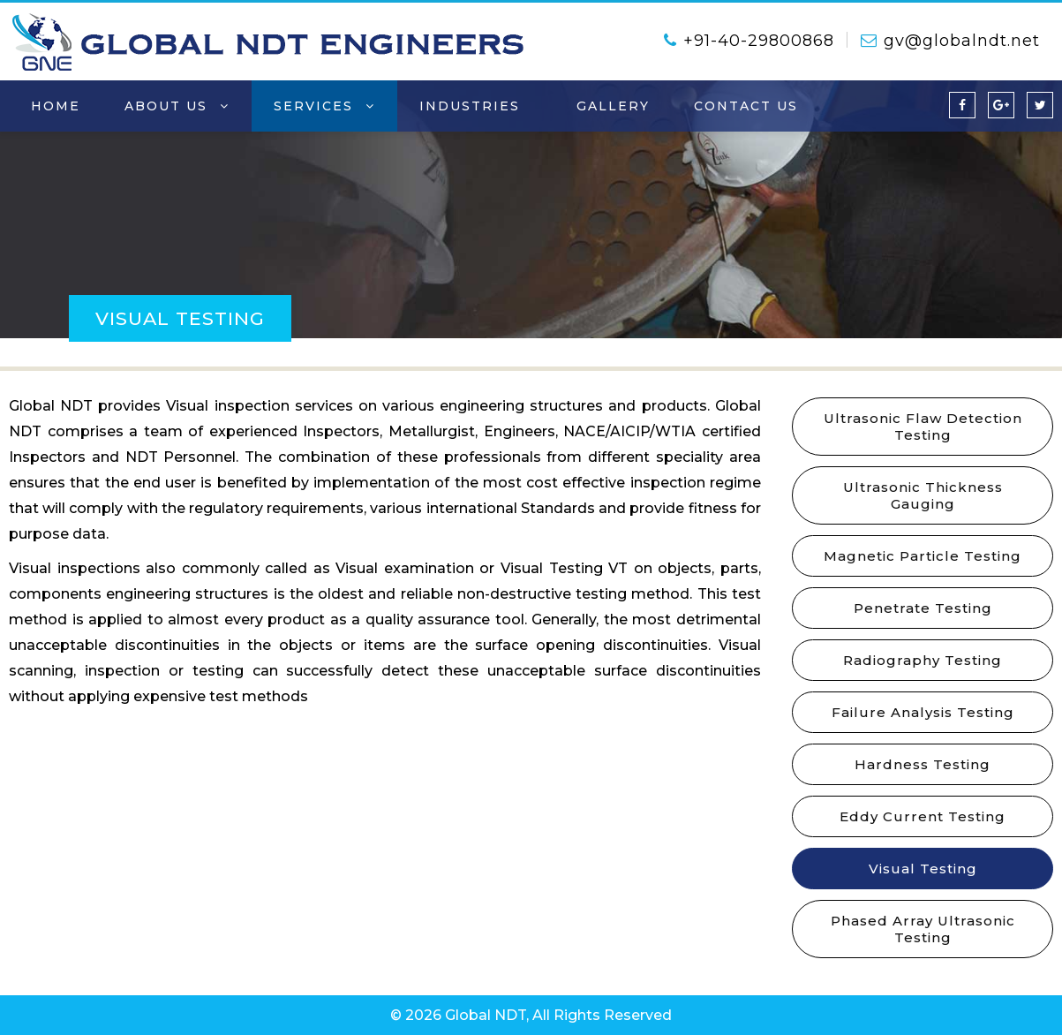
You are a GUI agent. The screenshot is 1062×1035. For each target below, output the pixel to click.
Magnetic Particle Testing (922, 556)
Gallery (613, 106)
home (55, 106)
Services (324, 106)
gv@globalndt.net (950, 40)
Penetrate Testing (923, 608)
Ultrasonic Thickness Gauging (923, 495)
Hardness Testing (922, 764)
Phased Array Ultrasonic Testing (923, 929)
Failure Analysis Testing (923, 712)
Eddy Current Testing (923, 816)
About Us (177, 106)
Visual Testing (923, 868)
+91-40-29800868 (749, 40)
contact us (746, 106)
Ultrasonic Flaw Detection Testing (923, 426)
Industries (475, 106)
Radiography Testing (922, 660)
